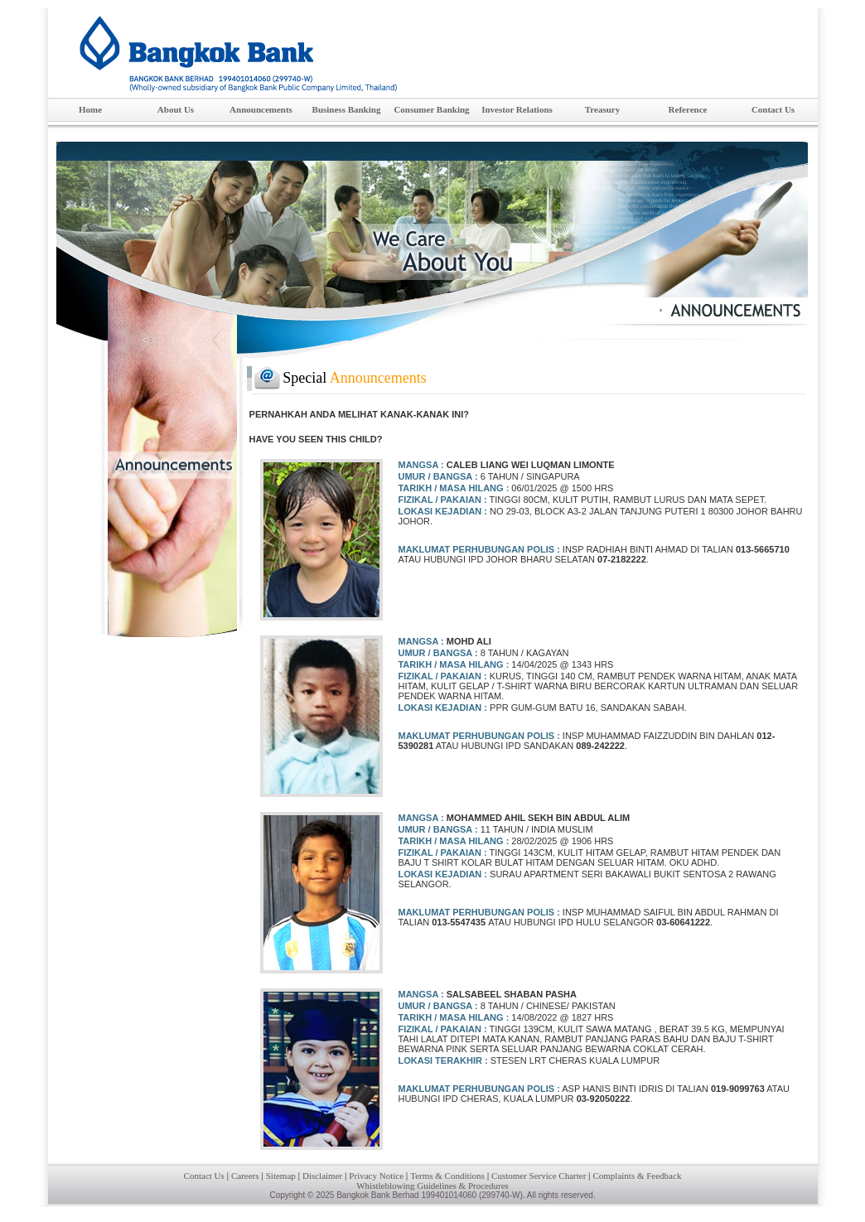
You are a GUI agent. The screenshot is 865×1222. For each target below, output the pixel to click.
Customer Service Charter (538, 1176)
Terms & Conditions (447, 1176)
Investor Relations (520, 110)
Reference (700, 110)
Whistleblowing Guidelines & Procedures (432, 1186)
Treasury (615, 110)
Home (90, 109)
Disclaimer (322, 1176)
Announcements (266, 110)
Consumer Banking (434, 110)
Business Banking (350, 110)
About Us (188, 110)
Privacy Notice (376, 1176)
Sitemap (281, 1176)
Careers (245, 1176)
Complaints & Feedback (636, 1176)
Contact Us (783, 110)
